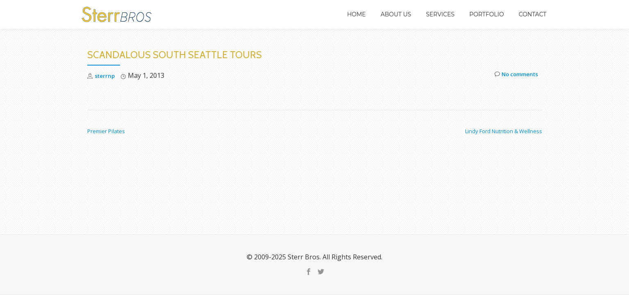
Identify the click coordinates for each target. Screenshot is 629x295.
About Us (396, 14)
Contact (533, 14)
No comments (512, 75)
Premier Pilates (106, 131)
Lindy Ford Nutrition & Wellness (503, 131)
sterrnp (107, 75)
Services (440, 14)
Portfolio (486, 14)
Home (356, 14)
